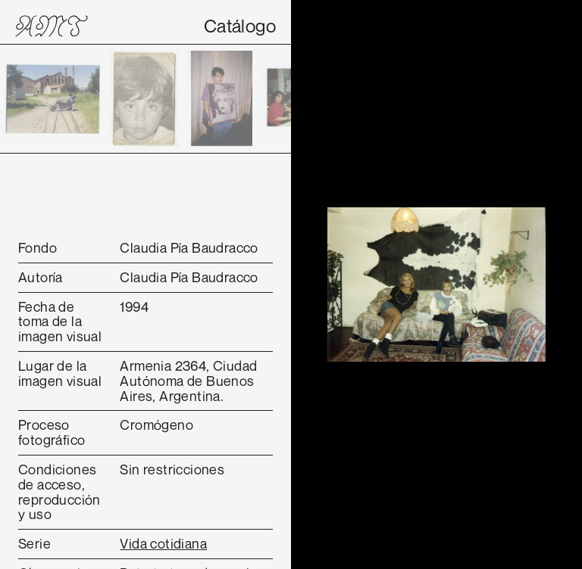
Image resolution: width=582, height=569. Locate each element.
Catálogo (240, 25)
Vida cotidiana (163, 543)
